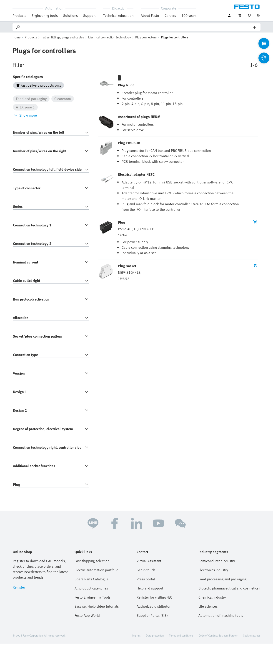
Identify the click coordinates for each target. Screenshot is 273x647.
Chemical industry (212, 600)
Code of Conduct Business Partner (218, 639)
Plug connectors (146, 40)
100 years (188, 15)
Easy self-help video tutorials (97, 609)
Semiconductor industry (216, 564)
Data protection (155, 639)
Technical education (118, 15)
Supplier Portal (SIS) (152, 619)
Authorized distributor (153, 609)
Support (89, 15)
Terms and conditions (181, 639)
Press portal (146, 582)
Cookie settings (251, 639)
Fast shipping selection (92, 564)
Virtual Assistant (149, 564)
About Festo (150, 15)
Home (16, 40)
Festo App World (87, 619)
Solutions (70, 15)
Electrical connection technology (109, 40)
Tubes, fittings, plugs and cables (62, 40)
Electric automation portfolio (96, 573)
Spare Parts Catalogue (91, 582)
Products (19, 15)
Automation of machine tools (220, 619)
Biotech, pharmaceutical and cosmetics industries (229, 591)
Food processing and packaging (222, 582)
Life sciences (208, 609)
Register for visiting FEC (154, 600)
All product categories (91, 591)
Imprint (136, 639)
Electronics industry (213, 573)
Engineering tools (45, 15)
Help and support (150, 591)
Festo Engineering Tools (92, 600)
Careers (170, 15)
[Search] (137, 27)
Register (19, 590)
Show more (25, 118)
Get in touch (146, 573)
